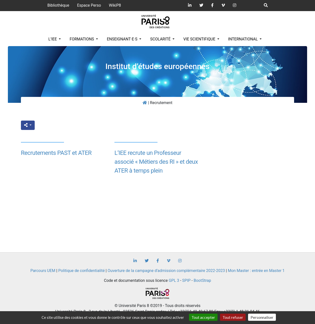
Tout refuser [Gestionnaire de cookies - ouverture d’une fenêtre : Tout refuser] (232, 317)
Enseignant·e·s (122, 39)
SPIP (186, 280)
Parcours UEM (42, 270)
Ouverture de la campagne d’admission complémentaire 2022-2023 (166, 270)
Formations (82, 39)
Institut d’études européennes (157, 66)
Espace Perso (89, 5)
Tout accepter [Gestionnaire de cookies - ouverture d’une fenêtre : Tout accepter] (203, 317)
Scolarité (161, 39)
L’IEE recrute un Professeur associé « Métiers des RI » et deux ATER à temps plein (156, 161)
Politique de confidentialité (81, 270)
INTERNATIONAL (243, 39)
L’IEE (53, 39)
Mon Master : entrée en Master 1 (256, 270)
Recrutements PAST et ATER (56, 152)
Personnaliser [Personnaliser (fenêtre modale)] (262, 317)
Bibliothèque (58, 5)
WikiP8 (115, 5)
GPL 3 (174, 280)
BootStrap (202, 280)
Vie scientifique (199, 39)
